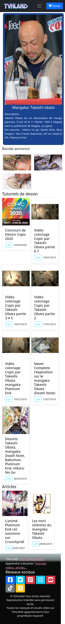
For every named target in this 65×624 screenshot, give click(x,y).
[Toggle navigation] (39, 5)
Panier (55, 6)
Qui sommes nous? (32, 559)
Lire (9, 244)
